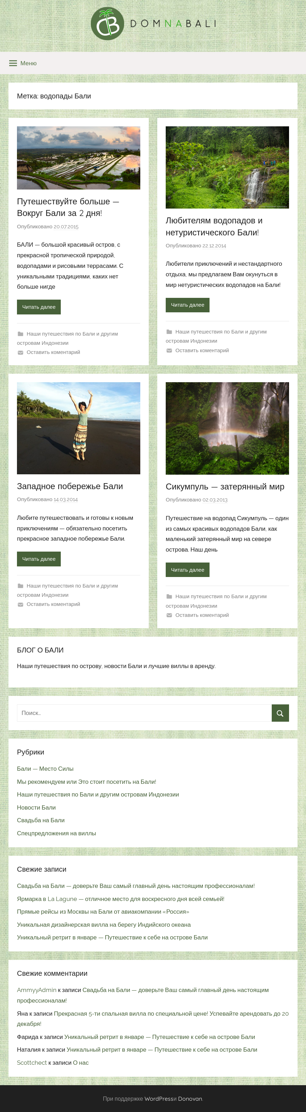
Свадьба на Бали (41, 820)
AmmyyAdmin (37, 989)
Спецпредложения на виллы (56, 833)
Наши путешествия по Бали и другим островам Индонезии (98, 794)
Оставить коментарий (53, 352)
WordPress (159, 1098)
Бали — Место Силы (45, 768)
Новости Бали (36, 807)
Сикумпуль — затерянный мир (225, 486)
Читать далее (38, 307)
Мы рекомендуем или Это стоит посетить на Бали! (86, 781)
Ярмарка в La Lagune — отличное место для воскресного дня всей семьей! (120, 898)
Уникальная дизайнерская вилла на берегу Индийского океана (104, 924)
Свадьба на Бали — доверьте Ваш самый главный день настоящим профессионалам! (136, 885)
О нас (81, 1062)
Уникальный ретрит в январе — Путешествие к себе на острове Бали (112, 937)
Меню (23, 63)
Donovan (190, 1098)
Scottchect (32, 1062)
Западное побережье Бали (70, 486)
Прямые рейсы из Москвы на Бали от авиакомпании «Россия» (103, 911)
